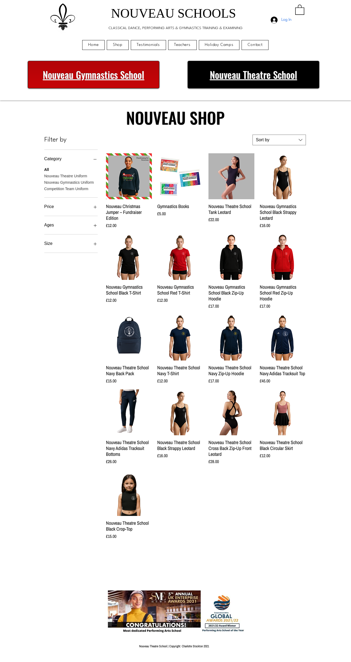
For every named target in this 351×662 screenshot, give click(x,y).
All (46, 169)
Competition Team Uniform (66, 188)
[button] (299, 9)
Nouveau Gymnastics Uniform (69, 182)
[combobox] (279, 140)
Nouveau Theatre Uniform (65, 175)
